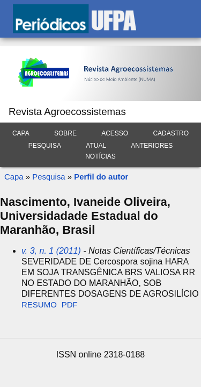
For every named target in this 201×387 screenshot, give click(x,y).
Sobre (65, 133)
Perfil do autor (101, 176)
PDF (70, 304)
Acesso (114, 133)
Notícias (100, 156)
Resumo (39, 304)
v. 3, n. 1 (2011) (51, 250)
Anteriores (152, 145)
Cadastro (171, 133)
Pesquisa (44, 145)
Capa (20, 133)
